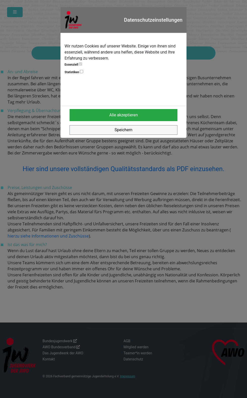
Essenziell (73, 64)
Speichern (124, 129)
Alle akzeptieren (123, 115)
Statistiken (74, 72)
